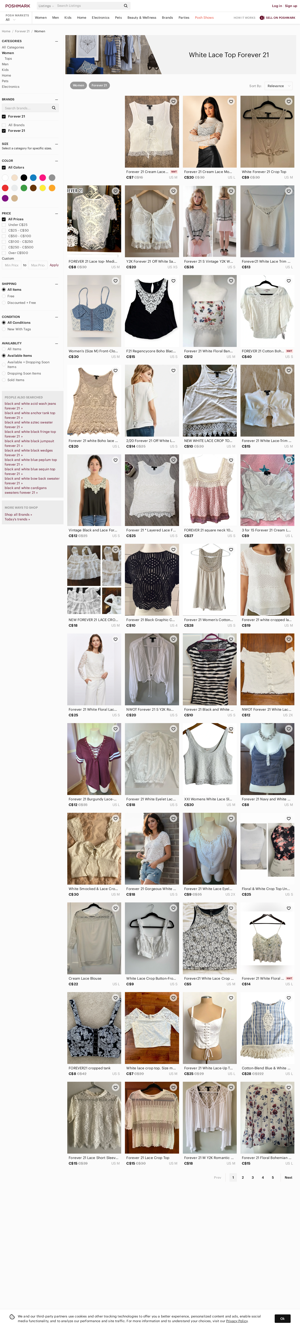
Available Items (17, 355)
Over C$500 (15, 253)
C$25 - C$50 (15, 230)
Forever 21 (22, 31)
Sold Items (13, 380)
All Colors (13, 167)
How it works (245, 17)
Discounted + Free (19, 303)
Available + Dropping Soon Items (25, 364)
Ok (282, 1319)
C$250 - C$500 (18, 247)
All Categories (13, 47)
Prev (217, 1177)
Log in (277, 6)
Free (8, 296)
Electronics (100, 17)
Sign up (291, 6)
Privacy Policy (237, 1321)
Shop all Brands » (18, 514)
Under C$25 (14, 225)
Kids (67, 17)
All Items (11, 289)
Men (55, 17)
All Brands (13, 125)
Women (41, 17)
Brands (167, 17)
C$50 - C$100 (16, 236)
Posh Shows (204, 17)
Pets (118, 17)
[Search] (89, 6)
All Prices (12, 219)
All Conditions (16, 322)
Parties (184, 17)
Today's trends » (17, 519)
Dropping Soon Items (21, 373)
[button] (47, 6)
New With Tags (16, 329)
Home (81, 17)
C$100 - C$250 (17, 241)
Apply (54, 265)
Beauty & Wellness (142, 17)
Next (288, 1177)
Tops (8, 58)
